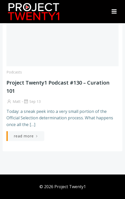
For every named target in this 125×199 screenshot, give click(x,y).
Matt (13, 101)
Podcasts (14, 72)
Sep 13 (32, 101)
